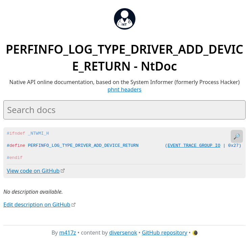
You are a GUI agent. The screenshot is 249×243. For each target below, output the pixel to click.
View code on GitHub (33, 170)
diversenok (123, 232)
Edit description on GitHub (36, 204)
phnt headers (124, 89)
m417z (67, 232)
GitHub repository (164, 232)
